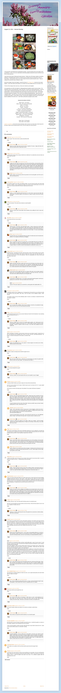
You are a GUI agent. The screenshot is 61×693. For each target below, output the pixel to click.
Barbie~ (8, 312)
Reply (8, 140)
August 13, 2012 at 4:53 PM (22, 373)
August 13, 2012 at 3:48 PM (17, 350)
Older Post (42, 686)
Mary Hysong (9, 350)
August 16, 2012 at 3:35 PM (15, 650)
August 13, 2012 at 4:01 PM (14, 366)
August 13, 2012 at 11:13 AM (22, 191)
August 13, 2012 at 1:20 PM (22, 320)
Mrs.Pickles (9, 217)
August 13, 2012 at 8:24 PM (22, 466)
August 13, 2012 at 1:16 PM (22, 261)
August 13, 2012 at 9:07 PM (18, 476)
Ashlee (8, 366)
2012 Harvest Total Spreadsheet (50, 134)
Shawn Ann (9, 137)
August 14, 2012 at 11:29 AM (14, 588)
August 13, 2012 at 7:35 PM (22, 394)
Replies (9, 142)
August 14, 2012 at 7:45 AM (22, 560)
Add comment (7, 659)
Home (24, 686)
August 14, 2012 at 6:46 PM (22, 632)
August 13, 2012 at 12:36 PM (14, 290)
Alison (11, 234)
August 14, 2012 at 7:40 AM (17, 446)
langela (8, 153)
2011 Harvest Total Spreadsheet (50, 137)
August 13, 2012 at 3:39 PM (22, 341)
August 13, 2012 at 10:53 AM (14, 201)
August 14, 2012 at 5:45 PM (20, 620)
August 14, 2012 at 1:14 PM (19, 605)
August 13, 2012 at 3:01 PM (15, 331)
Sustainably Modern (10, 644)
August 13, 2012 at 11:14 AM (22, 208)
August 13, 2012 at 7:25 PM (15, 381)
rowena (8, 331)
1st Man (8, 499)
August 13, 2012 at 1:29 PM (17, 173)
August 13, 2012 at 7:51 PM (14, 429)
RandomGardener (10, 476)
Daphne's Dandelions (8, 124)
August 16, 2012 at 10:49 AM (20, 644)
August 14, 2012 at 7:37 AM (22, 510)
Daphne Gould (9, 251)
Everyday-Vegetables (11, 620)
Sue (7, 290)
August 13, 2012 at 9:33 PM (15, 499)
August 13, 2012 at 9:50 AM (14, 153)
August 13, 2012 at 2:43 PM (22, 240)
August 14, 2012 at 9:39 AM (22, 419)
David (8, 201)
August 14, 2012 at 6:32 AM (15, 519)
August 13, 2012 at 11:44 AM (16, 217)
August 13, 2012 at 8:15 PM (16, 456)
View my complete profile (51, 93)
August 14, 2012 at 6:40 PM (22, 595)
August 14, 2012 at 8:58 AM (18, 407)
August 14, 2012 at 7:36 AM (22, 487)
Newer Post (7, 686)
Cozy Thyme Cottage (11, 605)
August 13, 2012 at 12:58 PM (15, 312)
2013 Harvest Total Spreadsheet (50, 131)
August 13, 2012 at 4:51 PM (22, 357)
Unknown (8, 381)
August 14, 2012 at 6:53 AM (14, 540)
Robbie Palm (9, 456)
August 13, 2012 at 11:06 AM (22, 144)
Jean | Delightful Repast (11, 571)
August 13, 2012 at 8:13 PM (22, 438)
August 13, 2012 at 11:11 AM (22, 161)
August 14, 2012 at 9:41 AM (22, 579)
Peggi (8, 429)
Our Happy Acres (30, 82)
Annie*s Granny (13, 144)
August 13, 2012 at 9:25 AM (16, 137)
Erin (8, 588)
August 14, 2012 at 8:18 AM (20, 571)
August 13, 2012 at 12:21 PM (17, 251)
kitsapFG (8, 519)
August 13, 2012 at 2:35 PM (17, 234)
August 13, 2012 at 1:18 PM (22, 303)
